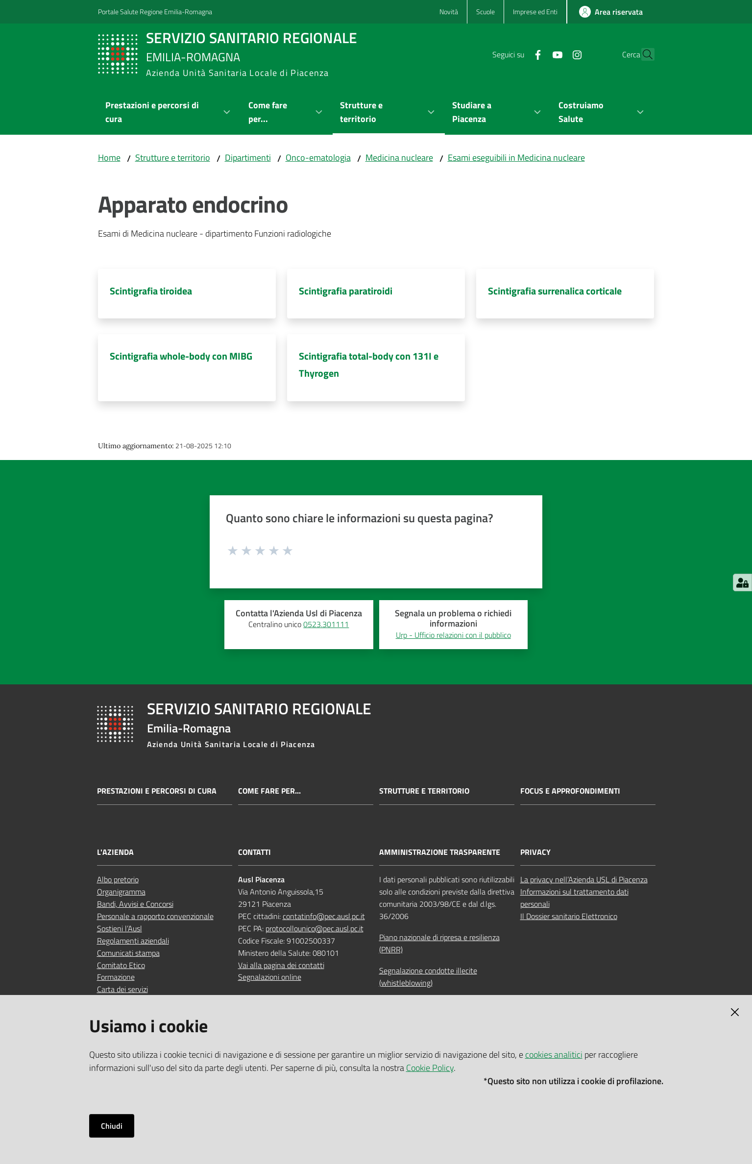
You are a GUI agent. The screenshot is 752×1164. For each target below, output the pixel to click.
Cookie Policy (430, 1067)
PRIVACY (535, 852)
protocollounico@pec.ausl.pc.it (315, 928)
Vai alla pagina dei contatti (281, 965)
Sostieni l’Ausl (119, 928)
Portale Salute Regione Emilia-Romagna (155, 11)
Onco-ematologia (318, 157)
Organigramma (121, 891)
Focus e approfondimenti (570, 791)
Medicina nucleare (399, 157)
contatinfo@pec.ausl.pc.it (324, 916)
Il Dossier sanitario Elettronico (568, 916)
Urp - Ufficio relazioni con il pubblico (453, 635)
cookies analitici (553, 1054)
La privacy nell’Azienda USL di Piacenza (584, 879)
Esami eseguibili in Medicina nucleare (516, 157)
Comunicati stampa (128, 953)
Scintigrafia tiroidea (151, 290)
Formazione (116, 977)
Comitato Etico (121, 965)
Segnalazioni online (269, 977)
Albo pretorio (118, 879)
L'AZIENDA (115, 852)
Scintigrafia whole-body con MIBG (181, 356)
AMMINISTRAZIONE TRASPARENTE (439, 852)
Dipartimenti (248, 157)
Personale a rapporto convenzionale (155, 916)
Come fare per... (269, 791)
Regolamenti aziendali (133, 940)
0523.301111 (326, 624)
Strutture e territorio (172, 157)
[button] (643, 54)
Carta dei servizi (122, 989)
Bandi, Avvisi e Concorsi (135, 904)
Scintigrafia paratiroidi (345, 290)
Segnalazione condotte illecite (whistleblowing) (428, 977)
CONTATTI (254, 852)
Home (109, 157)
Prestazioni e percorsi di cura (157, 791)
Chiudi (111, 1126)
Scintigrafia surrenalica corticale (555, 290)
